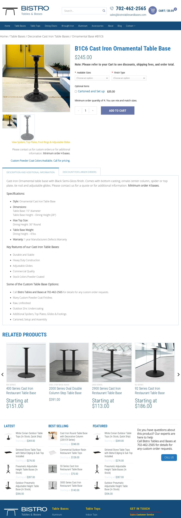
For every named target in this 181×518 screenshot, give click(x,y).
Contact (130, 25)
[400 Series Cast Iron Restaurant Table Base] (26, 362)
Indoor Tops (91, 514)
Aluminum (82, 25)
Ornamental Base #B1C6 (87, 36)
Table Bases (20, 25)
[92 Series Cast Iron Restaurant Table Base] (155, 362)
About (110, 25)
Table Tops (35, 25)
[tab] (30, 172)
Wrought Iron (68, 25)
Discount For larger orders (79, 171)
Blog (120, 25)
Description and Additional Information (31, 172)
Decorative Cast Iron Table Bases (48, 36)
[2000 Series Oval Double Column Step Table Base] (69, 362)
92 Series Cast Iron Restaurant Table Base (150, 391)
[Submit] (104, 10)
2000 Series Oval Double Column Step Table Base (65, 391)
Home (7, 25)
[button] (163, 11)
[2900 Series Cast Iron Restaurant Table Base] (112, 362)
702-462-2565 (131, 8)
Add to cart (117, 110)
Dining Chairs (51, 25)
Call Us (169, 457)
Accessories (97, 25)
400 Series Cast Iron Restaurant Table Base (21, 391)
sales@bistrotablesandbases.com (128, 14)
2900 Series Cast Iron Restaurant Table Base (107, 391)
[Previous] (2, 381)
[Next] (178, 381)
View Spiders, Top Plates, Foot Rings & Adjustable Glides (41, 142)
